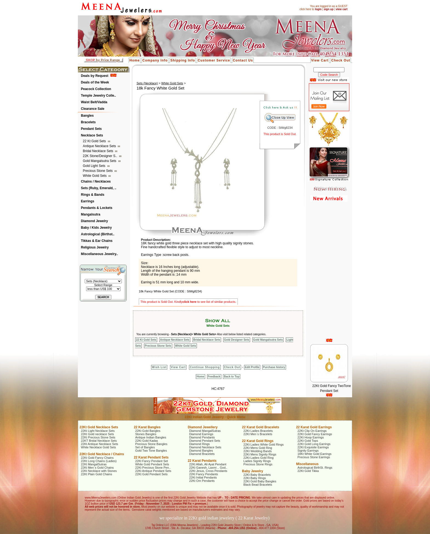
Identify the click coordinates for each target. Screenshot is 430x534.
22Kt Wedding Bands (258, 451)
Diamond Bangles (201, 450)
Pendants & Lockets (96, 208)
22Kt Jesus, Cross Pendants (208, 471)
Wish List (159, 367)
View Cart (320, 60)
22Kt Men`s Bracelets (258, 434)
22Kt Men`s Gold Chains (97, 467)
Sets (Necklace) (147, 83)
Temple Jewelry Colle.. (98, 95)
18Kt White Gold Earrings (315, 453)
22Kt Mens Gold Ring (258, 447)
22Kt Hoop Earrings (311, 437)
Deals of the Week (95, 82)
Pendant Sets (91, 129)
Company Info (155, 60)
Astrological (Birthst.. (97, 234)
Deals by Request (94, 76)
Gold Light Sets (94, 166)
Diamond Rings (199, 444)
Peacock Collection (96, 89)
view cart (341, 9)
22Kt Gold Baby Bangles (260, 481)
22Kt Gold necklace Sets (97, 434)
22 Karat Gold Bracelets (260, 427)
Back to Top (231, 376)
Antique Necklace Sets (100, 146)
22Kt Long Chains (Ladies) (99, 461)
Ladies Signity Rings (257, 461)
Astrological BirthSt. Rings (315, 467)
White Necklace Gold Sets (98, 447)
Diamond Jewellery (203, 427)
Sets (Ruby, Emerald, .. (98, 188)
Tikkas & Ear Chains (96, 241)
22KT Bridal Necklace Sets (99, 440)
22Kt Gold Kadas (146, 440)
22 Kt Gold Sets (95, 141)
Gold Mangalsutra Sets (100, 161)
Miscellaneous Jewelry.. (99, 254)
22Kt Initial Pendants (203, 477)
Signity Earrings (308, 450)
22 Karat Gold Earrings (314, 427)
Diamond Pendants (202, 437)
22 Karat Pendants (202, 461)
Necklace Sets (92, 135)
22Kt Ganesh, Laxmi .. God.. (208, 467)
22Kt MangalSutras (94, 464)
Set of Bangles (145, 447)
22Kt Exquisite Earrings (313, 447)
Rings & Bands (92, 195)
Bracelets (88, 122)
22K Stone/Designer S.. (100, 156)
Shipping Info (182, 60)
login (318, 9)
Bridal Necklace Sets (98, 151)
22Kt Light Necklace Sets (98, 430)
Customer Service (214, 60)
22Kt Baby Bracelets (257, 474)
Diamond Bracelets (202, 453)
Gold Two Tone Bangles (151, 450)
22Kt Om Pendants (202, 480)
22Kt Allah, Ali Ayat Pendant (208, 464)
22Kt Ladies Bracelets (258, 430)
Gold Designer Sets (236, 339)
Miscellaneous (307, 464)
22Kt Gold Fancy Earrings (315, 434)
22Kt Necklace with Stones (99, 471)
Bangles (87, 116)
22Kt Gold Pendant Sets (151, 474)
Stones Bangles (145, 434)
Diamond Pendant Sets (204, 440)
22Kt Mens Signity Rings (260, 454)
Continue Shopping (205, 367)
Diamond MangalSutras (205, 430)
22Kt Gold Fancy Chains (97, 457)
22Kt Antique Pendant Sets (153, 471)
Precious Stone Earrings (314, 457)
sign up (328, 9)
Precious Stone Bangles (151, 444)
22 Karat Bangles (147, 427)
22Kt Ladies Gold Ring (259, 457)
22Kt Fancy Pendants (203, 474)
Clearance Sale (92, 109)
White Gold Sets (95, 176)
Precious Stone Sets (98, 171)
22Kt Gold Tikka (308, 471)
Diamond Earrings (201, 434)
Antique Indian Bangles (150, 437)
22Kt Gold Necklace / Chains (102, 454)
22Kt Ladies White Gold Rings (264, 444)
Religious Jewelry (95, 247)
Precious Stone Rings (258, 464)
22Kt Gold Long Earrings (314, 444)
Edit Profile (252, 367)
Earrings (87, 201)
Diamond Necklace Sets (205, 447)
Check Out (340, 60)
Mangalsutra (90, 214)
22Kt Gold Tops (308, 440)
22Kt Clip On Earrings (312, 430)
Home (134, 60)
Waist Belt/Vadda (94, 102)
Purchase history (274, 367)
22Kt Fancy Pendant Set (151, 461)
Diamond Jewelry (94, 221)
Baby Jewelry (252, 471)
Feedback (214, 376)
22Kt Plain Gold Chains (96, 474)
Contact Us (243, 60)
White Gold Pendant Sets (152, 464)
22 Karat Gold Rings (258, 441)
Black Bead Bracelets (258, 484)
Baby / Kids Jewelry (96, 228)
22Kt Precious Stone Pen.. (153, 467)
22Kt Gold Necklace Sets (99, 427)
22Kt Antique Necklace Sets (99, 444)
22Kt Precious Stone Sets (98, 437)
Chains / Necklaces (96, 181)
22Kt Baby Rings (255, 478)
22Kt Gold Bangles (147, 430)
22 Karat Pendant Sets (151, 457)
